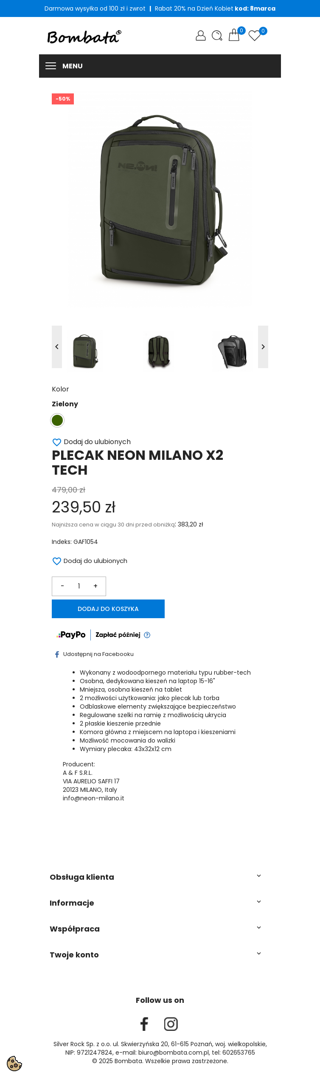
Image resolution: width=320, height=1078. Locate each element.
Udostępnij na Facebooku (94, 654)
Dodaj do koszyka (108, 609)
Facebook (144, 1024)
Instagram (171, 1024)
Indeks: (62, 542)
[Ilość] (79, 586)
